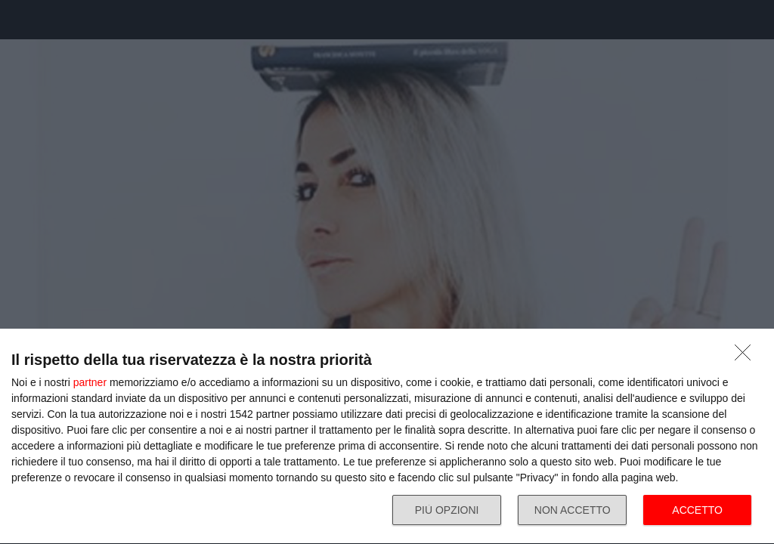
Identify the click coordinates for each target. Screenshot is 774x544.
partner (90, 382)
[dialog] (387, 436)
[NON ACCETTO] (747, 357)
